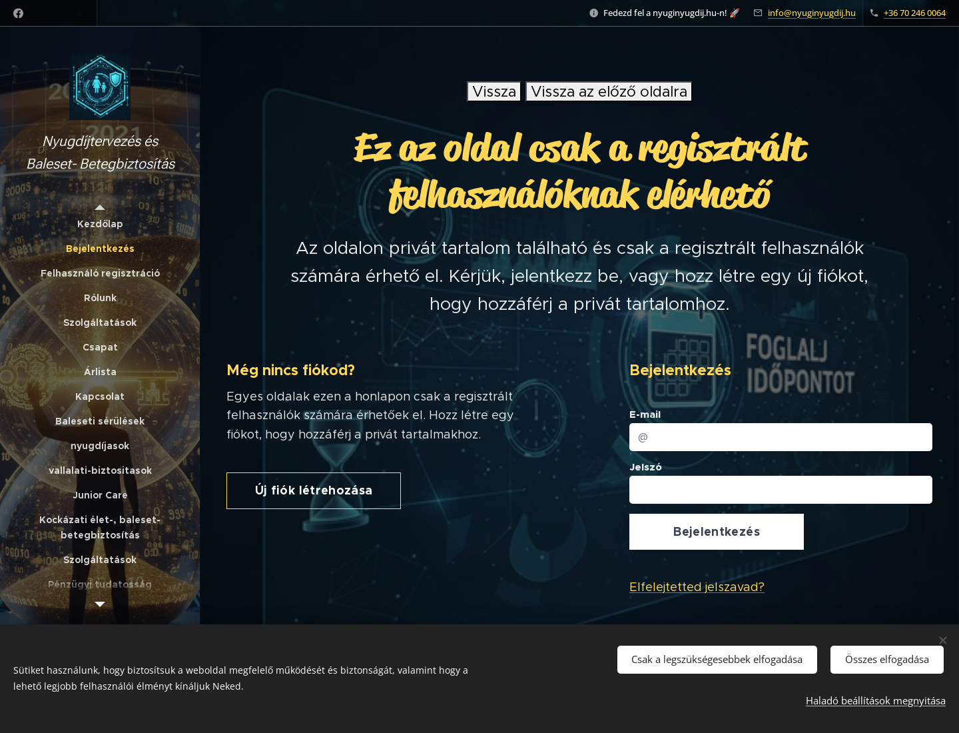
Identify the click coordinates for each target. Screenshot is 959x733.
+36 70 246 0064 (915, 13)
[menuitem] (100, 224)
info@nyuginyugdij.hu (812, 13)
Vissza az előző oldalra (609, 92)
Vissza (494, 92)
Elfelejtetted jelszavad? (697, 587)
